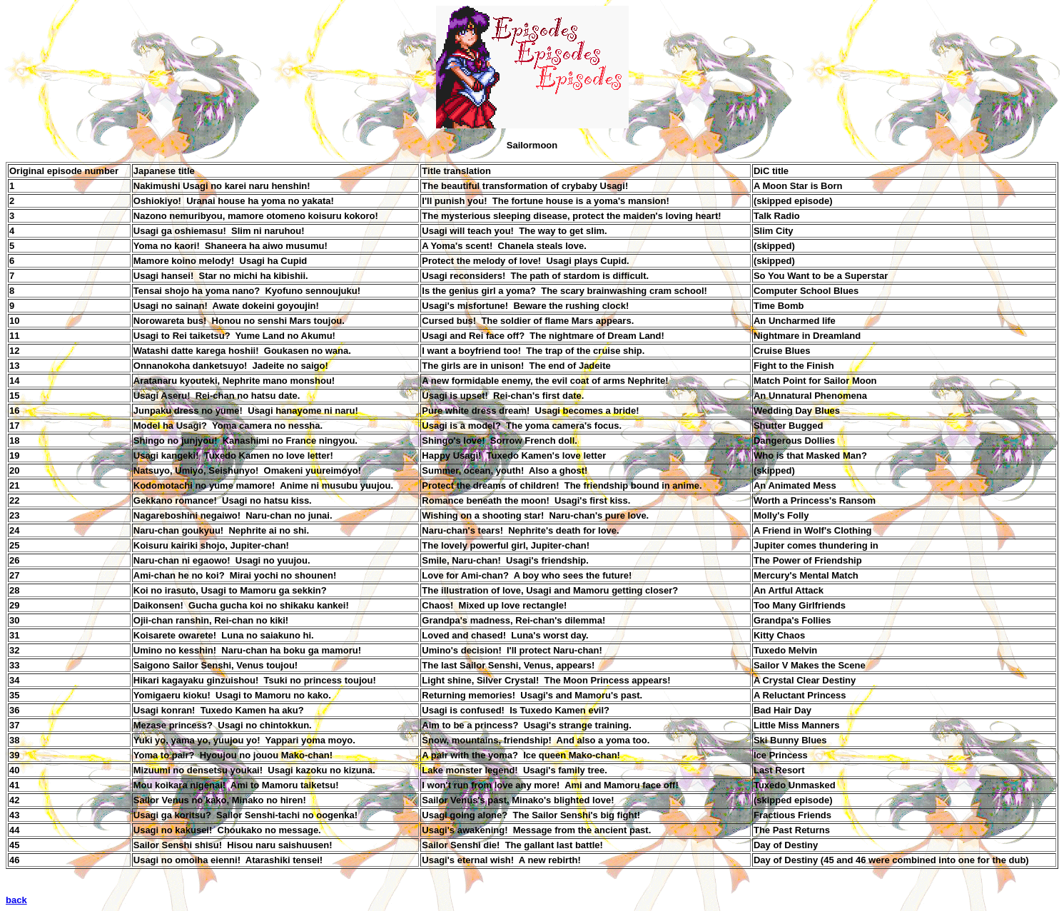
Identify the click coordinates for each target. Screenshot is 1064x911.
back (16, 900)
